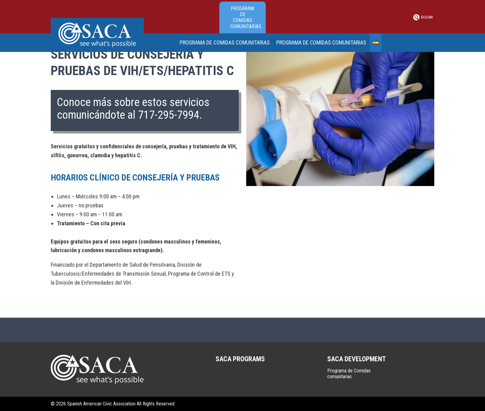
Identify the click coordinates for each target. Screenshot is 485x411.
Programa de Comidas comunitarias (245, 17)
